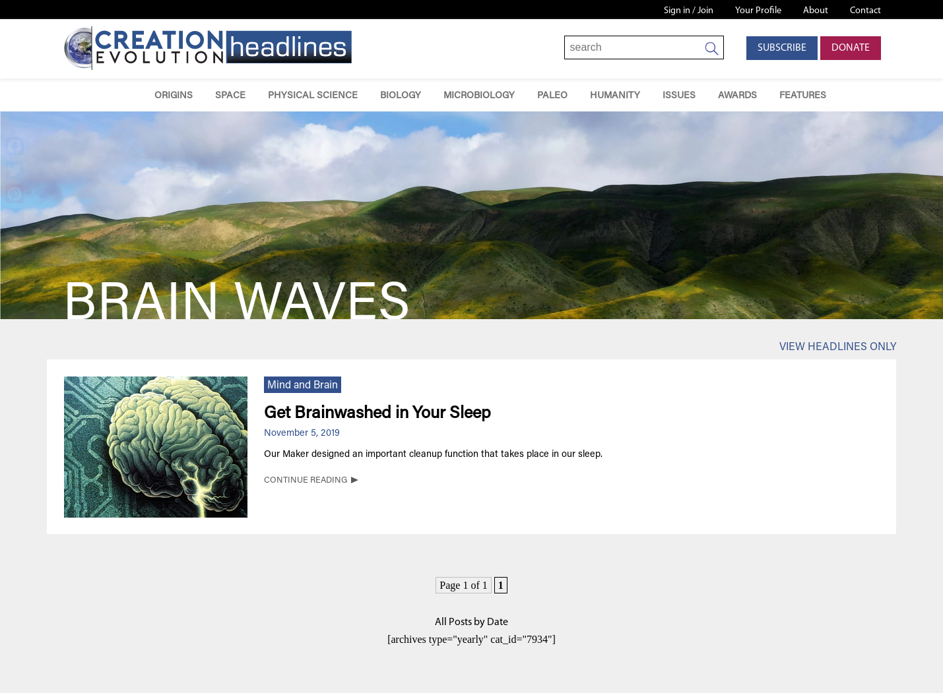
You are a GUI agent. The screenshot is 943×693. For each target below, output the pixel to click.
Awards (737, 96)
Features (802, 96)
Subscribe (782, 48)
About (815, 11)
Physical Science (313, 96)
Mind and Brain (302, 385)
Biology (400, 96)
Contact (865, 11)
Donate (850, 48)
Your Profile (758, 11)
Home (124, 95)
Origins (173, 96)
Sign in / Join (688, 11)
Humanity (615, 96)
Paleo (552, 96)
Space (230, 96)
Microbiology (479, 96)
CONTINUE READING (305, 481)
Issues (679, 96)
